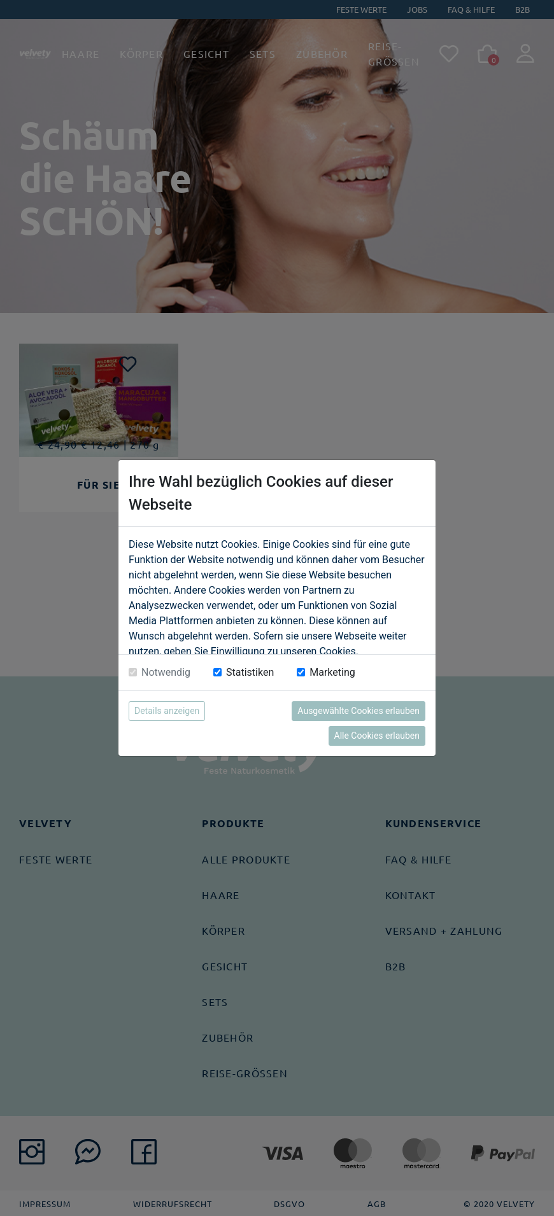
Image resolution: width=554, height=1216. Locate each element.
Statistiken (250, 672)
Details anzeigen (166, 711)
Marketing (332, 672)
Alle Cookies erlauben (377, 735)
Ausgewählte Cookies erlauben (358, 711)
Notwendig (165, 672)
